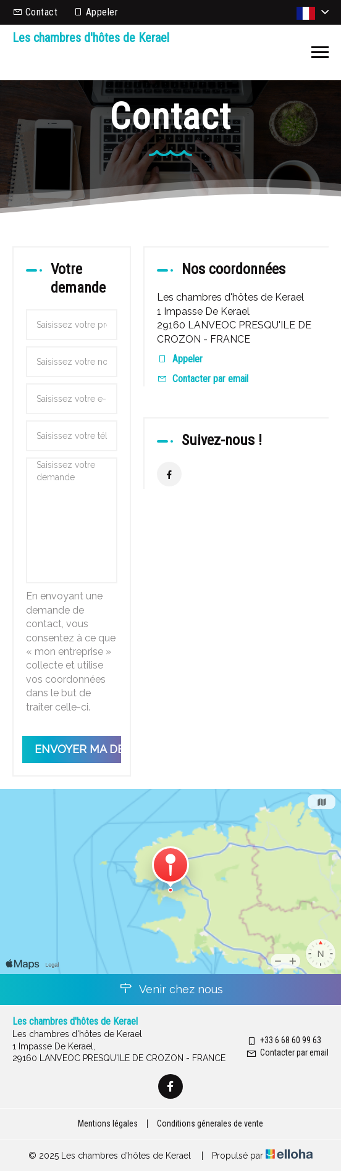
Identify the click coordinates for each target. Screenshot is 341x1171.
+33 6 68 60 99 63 (283, 1040)
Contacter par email (210, 379)
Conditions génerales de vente (210, 1123)
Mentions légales (108, 1123)
